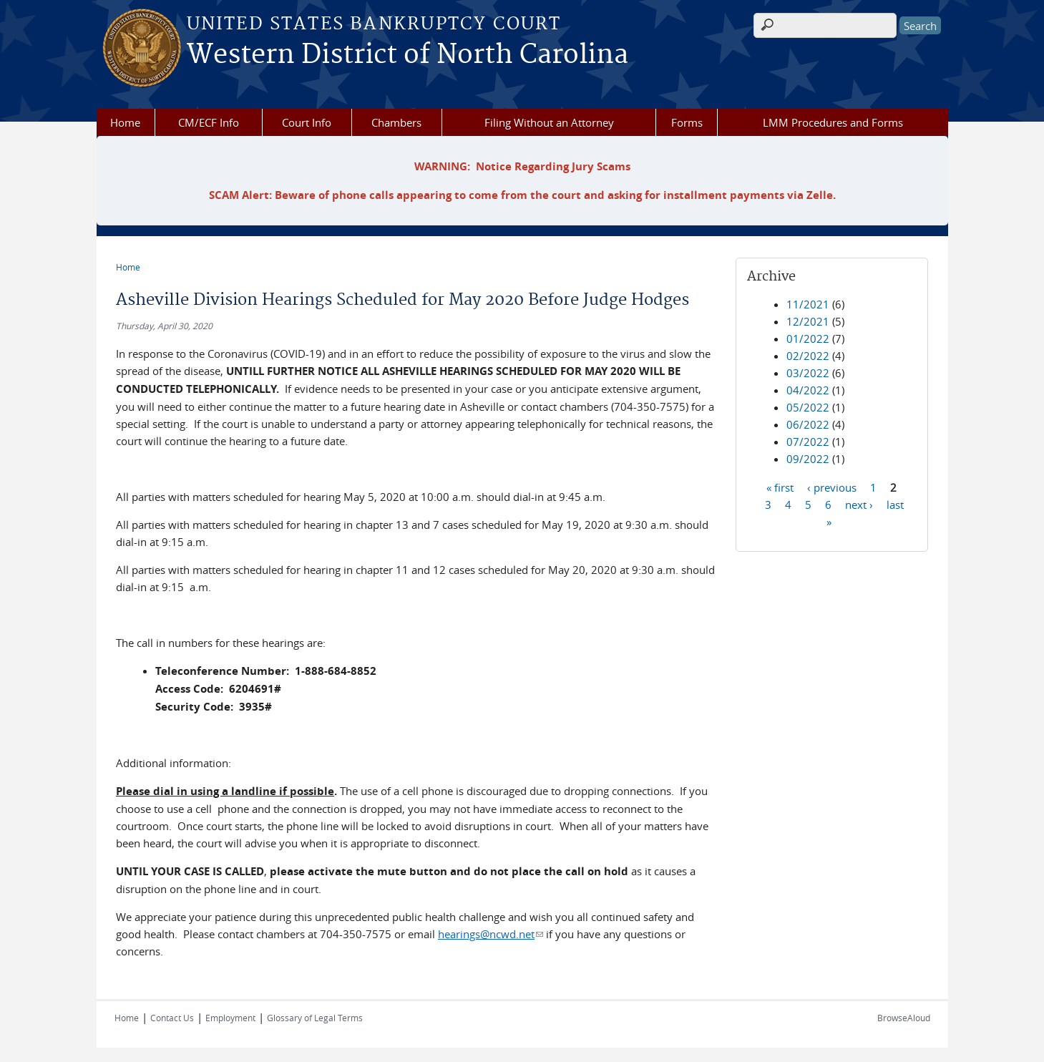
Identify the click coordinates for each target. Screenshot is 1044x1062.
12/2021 (807, 321)
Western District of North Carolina (407, 55)
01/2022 (807, 338)
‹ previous (832, 486)
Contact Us (172, 1017)
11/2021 (807, 304)
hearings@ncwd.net (490, 934)
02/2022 (807, 356)
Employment (230, 1017)
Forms (687, 122)
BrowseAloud (903, 1017)
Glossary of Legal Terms (315, 1017)
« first (780, 486)
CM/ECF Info (208, 122)
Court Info (306, 122)
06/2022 (807, 424)
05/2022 (807, 407)
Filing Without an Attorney (549, 122)
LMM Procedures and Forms (833, 122)
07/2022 (807, 441)
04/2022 (807, 390)
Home (125, 122)
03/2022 (807, 373)
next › (859, 504)
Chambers (396, 122)
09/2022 (807, 459)
